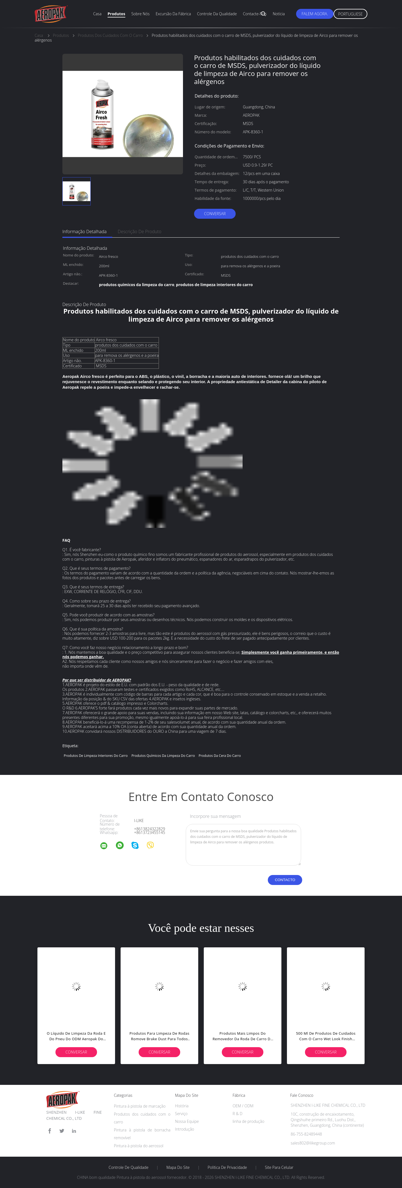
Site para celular (279, 1167)
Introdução (184, 1129)
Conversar (215, 213)
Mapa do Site (178, 1167)
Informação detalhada (84, 231)
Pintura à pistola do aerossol (139, 1145)
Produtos (116, 13)
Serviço (181, 1113)
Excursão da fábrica (173, 13)
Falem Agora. (315, 13)
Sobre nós (140, 13)
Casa (97, 13)
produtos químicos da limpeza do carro (163, 755)
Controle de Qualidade (129, 1167)
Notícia (279, 13)
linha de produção (248, 1121)
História (182, 1105)
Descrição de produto (140, 231)
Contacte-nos (255, 13)
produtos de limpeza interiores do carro (96, 755)
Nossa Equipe (187, 1121)
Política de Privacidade (227, 1167)
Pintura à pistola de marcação (140, 1106)
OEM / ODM (243, 1105)
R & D (237, 1113)
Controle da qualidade (217, 13)
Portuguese (350, 14)
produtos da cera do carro (220, 755)
